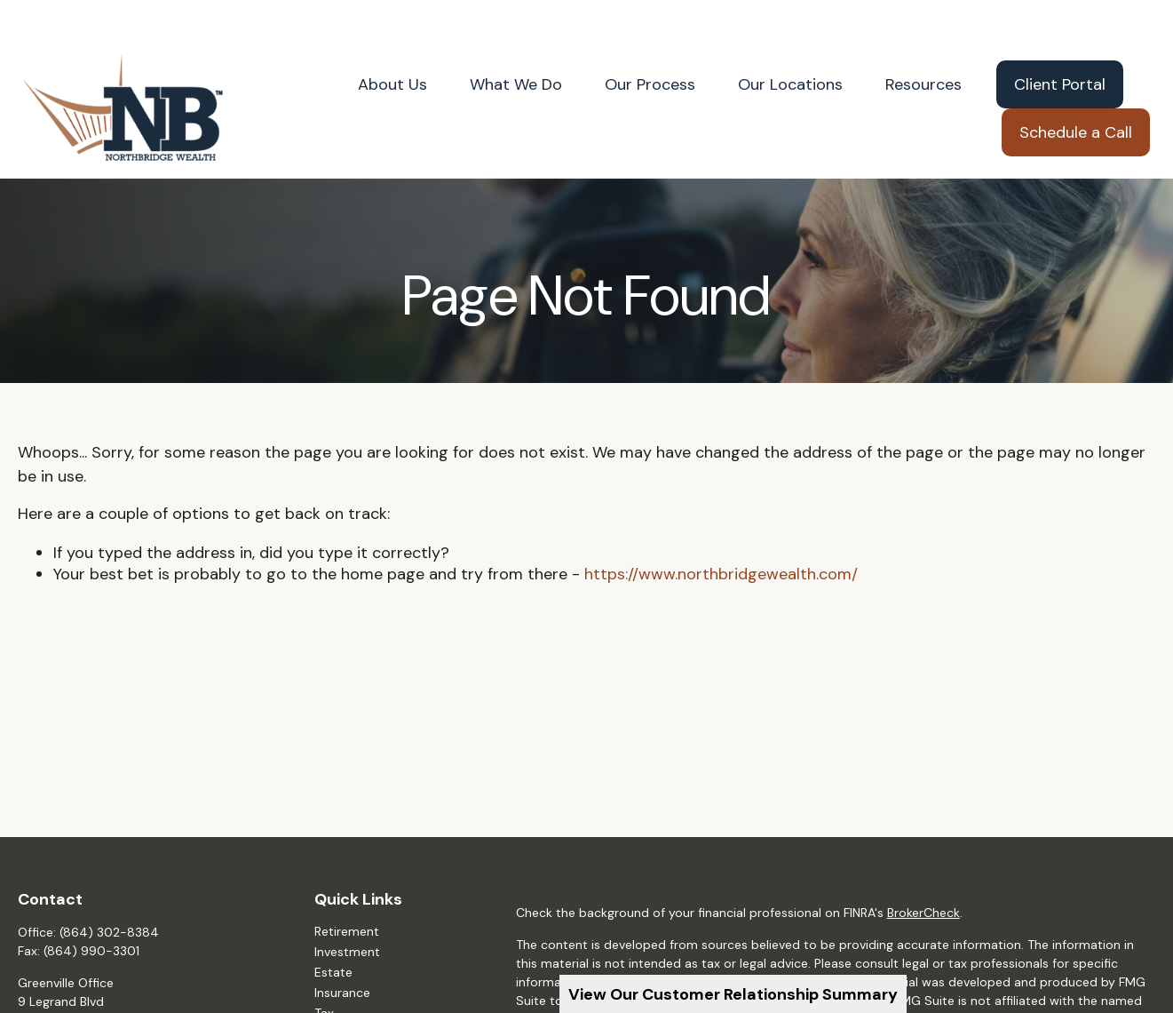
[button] (392, 47)
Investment (347, 913)
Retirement (346, 893)
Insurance (342, 954)
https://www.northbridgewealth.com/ (721, 535)
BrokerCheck (923, 875)
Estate (333, 934)
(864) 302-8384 (109, 894)
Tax (324, 975)
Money (334, 995)
